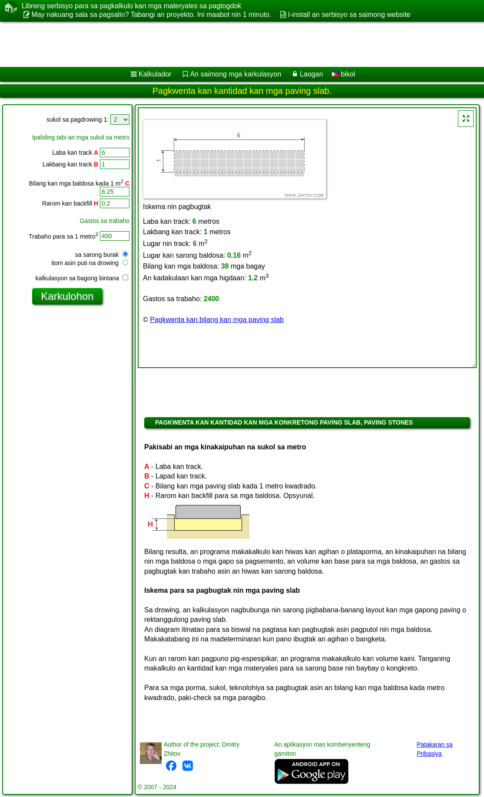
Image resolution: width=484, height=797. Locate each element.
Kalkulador (155, 74)
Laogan (311, 74)
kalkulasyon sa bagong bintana (82, 278)
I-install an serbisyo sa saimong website (349, 14)
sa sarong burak (101, 254)
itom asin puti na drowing (89, 262)
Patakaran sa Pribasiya (435, 749)
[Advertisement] (233, 44)
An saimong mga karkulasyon (235, 74)
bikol (343, 74)
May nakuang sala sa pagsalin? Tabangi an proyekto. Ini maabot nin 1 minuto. (151, 14)
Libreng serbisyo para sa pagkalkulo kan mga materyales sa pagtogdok (131, 6)
